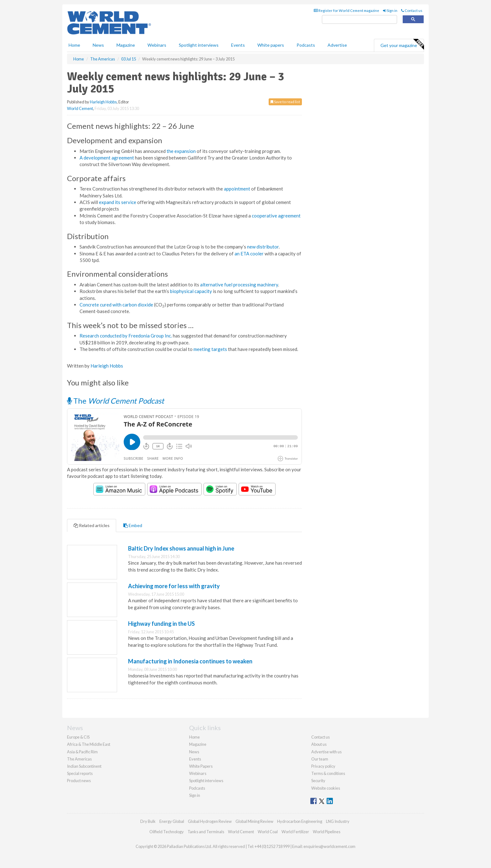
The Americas (79, 758)
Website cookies (325, 788)
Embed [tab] (132, 525)
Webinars (156, 45)
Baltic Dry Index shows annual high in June (181, 548)
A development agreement (107, 157)
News (194, 751)
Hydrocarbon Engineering (299, 821)
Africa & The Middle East (88, 744)
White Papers (201, 766)
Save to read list (285, 101)
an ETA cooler (249, 253)
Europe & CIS (78, 737)
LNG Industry (337, 821)
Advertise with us (326, 751)
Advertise (337, 45)
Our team (319, 758)
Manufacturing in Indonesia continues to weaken (190, 661)
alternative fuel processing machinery (239, 284)
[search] (359, 19)
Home (74, 45)
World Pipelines (326, 831)
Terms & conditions (328, 773)
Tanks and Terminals (206, 831)
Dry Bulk (148, 821)
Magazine (125, 45)
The (115, 400)
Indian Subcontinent (84, 766)
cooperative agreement (276, 215)
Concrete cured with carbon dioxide (116, 304)
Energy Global (171, 821)
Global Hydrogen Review (210, 821)
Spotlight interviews (199, 45)
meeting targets (210, 349)
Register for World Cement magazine (346, 10)
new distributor (263, 246)
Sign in (390, 10)
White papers (270, 45)
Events (238, 45)
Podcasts (306, 45)
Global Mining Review (254, 821)
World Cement (80, 108)
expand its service (117, 202)
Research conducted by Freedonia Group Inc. (126, 335)
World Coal (268, 831)
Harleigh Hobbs (103, 101)
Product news (79, 780)
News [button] (98, 45)
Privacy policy (323, 766)
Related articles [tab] (92, 525)
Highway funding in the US (161, 623)
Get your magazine (402, 44)
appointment (237, 188)
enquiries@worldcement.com (329, 846)
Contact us (411, 10)
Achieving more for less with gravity (174, 586)
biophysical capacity (191, 291)
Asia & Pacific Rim (82, 751)
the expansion (181, 151)
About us (319, 744)
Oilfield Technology (166, 831)
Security (318, 780)
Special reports (80, 773)
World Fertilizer (295, 831)
